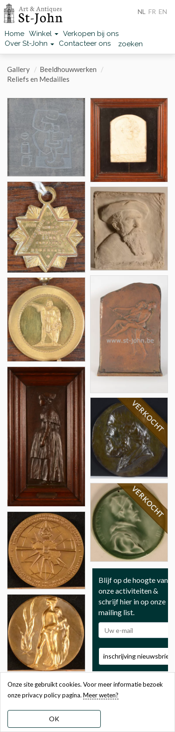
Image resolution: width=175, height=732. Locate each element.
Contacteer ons (85, 43)
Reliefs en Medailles (38, 79)
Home (14, 33)
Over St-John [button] (29, 43)
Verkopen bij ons (91, 33)
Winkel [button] (43, 33)
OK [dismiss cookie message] (54, 719)
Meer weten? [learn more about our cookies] (101, 695)
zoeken (130, 44)
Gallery (18, 69)
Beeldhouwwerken (68, 69)
